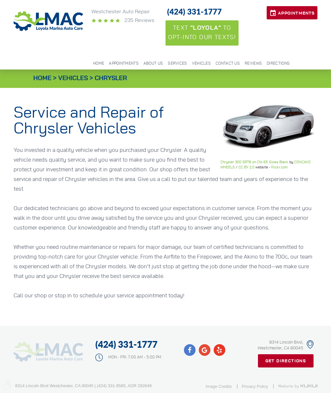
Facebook (190, 350)
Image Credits (219, 386)
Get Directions (285, 361)
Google (204, 350)
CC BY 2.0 (246, 167)
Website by (297, 386)
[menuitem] (98, 62)
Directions (278, 63)
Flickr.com (279, 167)
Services (177, 63)
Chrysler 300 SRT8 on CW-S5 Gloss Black (254, 162)
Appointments (296, 13)
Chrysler (111, 78)
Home (98, 63)
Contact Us (228, 63)
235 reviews (138, 20)
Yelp (219, 350)
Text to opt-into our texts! (202, 32)
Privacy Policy (255, 386)
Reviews (253, 63)
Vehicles (201, 63)
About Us (153, 63)
